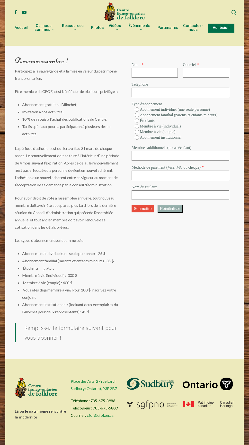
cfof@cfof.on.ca (100, 415)
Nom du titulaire (144, 187)
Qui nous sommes (44, 38)
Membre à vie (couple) (155, 132)
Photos (97, 38)
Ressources (73, 38)
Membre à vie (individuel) (158, 126)
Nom (136, 65)
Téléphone (140, 84)
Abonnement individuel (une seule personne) (172, 109)
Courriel (189, 65)
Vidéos (115, 38)
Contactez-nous (193, 38)
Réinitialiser (170, 209)
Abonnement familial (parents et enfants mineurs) (176, 115)
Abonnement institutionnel (158, 137)
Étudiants (144, 120)
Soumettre (143, 209)
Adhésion (221, 38)
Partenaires (168, 38)
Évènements (139, 38)
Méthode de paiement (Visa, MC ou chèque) (166, 167)
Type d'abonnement (147, 104)
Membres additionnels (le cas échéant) (161, 147)
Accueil (21, 38)
